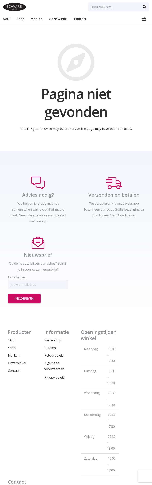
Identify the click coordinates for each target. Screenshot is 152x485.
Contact (13, 370)
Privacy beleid (54, 377)
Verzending (52, 340)
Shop (12, 348)
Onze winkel (17, 363)
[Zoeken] (144, 7)
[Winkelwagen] (144, 19)
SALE (11, 340)
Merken (14, 355)
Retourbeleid (54, 355)
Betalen (50, 348)
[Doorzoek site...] (118, 7)
